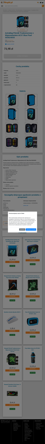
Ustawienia (22, 229)
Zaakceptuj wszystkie (30, 229)
